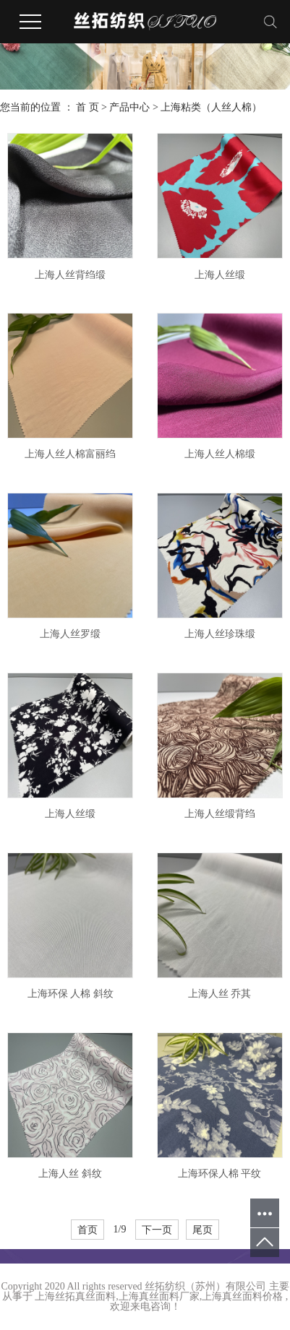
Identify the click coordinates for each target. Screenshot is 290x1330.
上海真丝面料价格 (242, 1296)
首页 (87, 1229)
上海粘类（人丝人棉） (211, 107)
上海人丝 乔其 (220, 993)
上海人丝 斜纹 (70, 1173)
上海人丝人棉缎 (219, 454)
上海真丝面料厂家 (159, 1296)
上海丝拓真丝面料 (75, 1296)
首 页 (87, 107)
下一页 (157, 1229)
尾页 (202, 1229)
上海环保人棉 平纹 (220, 1173)
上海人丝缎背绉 (219, 813)
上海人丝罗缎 (70, 634)
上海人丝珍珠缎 (219, 634)
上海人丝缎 (220, 274)
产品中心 (129, 107)
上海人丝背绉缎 (70, 274)
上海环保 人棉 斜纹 (70, 993)
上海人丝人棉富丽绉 (70, 454)
